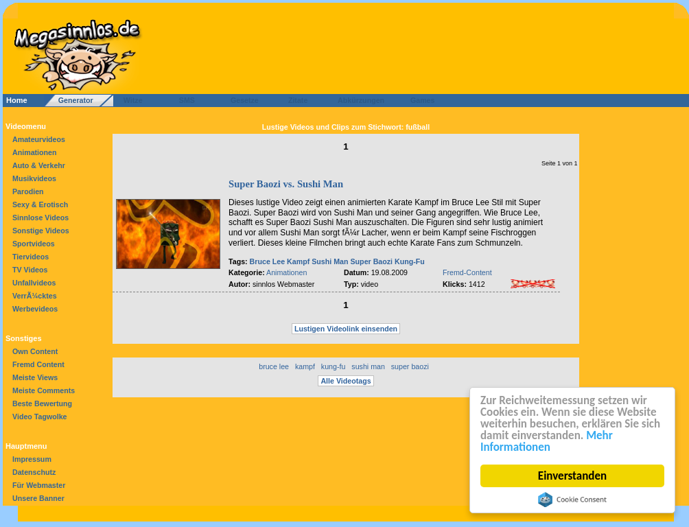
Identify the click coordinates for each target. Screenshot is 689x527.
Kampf (298, 261)
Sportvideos (33, 243)
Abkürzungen (361, 100)
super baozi (410, 366)
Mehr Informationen (546, 441)
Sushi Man (330, 261)
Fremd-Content (467, 272)
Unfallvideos (34, 283)
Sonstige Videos (40, 230)
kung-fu (333, 366)
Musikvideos (34, 178)
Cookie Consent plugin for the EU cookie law (572, 499)
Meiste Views (35, 377)
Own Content (35, 351)
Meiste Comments (43, 390)
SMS (183, 100)
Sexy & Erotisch (40, 204)
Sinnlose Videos (40, 217)
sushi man (368, 366)
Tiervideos (30, 257)
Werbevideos (35, 309)
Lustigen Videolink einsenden (345, 329)
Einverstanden (572, 476)
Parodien (28, 191)
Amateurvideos (38, 139)
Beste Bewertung (42, 403)
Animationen (34, 152)
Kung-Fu (410, 261)
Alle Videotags (345, 381)
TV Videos (29, 270)
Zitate (294, 100)
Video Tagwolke (39, 416)
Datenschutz (34, 472)
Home (16, 100)
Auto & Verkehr (38, 165)
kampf (305, 366)
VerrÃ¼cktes (34, 296)
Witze (129, 100)
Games (420, 100)
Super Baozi (372, 261)
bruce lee (274, 366)
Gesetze (242, 100)
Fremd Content (38, 364)
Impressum (31, 459)
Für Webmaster (38, 485)
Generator (69, 100)
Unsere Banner (38, 498)
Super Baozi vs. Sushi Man (286, 183)
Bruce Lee (267, 261)
